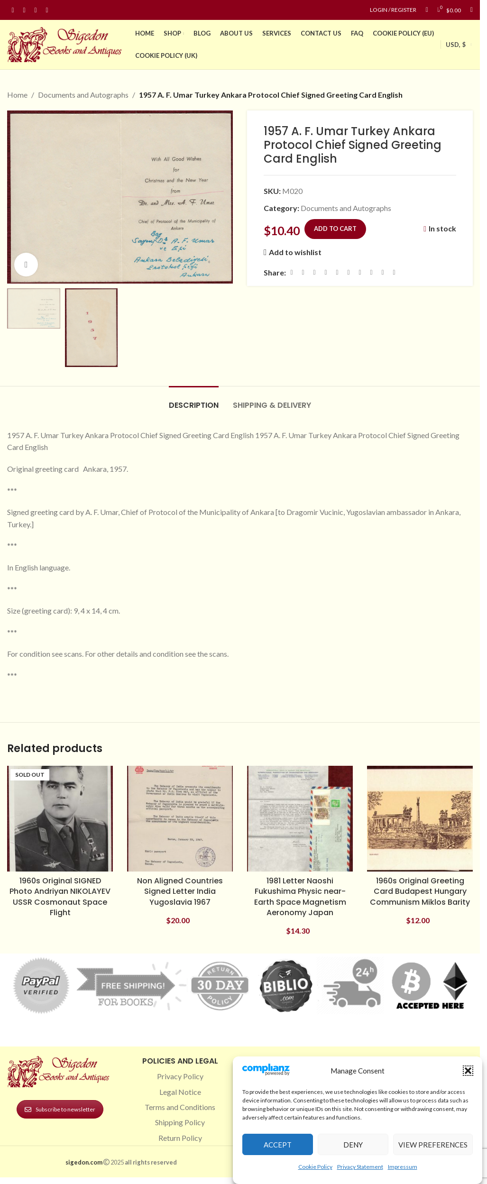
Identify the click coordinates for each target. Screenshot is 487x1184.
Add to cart (335, 228)
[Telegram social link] (382, 272)
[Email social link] (314, 272)
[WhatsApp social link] (360, 272)
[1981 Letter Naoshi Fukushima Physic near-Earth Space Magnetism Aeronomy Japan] (300, 819)
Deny (353, 1144)
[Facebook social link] (12, 10)
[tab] (194, 400)
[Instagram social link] (24, 10)
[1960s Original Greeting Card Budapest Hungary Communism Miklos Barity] (420, 819)
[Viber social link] (394, 272)
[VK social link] (371, 272)
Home (17, 94)
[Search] (472, 9)
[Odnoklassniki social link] (348, 272)
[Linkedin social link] (47, 10)
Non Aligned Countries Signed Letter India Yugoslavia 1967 (180, 891)
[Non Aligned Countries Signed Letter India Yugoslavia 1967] (180, 819)
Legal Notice (180, 1091)
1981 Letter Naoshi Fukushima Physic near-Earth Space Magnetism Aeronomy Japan (300, 896)
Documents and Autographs (83, 94)
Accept (278, 1144)
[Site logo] (66, 43)
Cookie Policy (315, 1166)
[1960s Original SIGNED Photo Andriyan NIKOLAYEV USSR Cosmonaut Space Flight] (60, 819)
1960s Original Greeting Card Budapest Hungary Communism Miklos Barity (420, 891)
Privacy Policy (180, 1076)
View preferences (433, 1144)
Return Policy (180, 1137)
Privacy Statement (360, 1166)
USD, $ (456, 44)
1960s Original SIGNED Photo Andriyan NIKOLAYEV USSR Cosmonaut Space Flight (59, 896)
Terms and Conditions (180, 1106)
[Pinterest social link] (35, 10)
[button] (468, 1070)
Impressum (402, 1166)
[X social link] (303, 272)
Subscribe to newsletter (60, 1109)
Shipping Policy (180, 1122)
